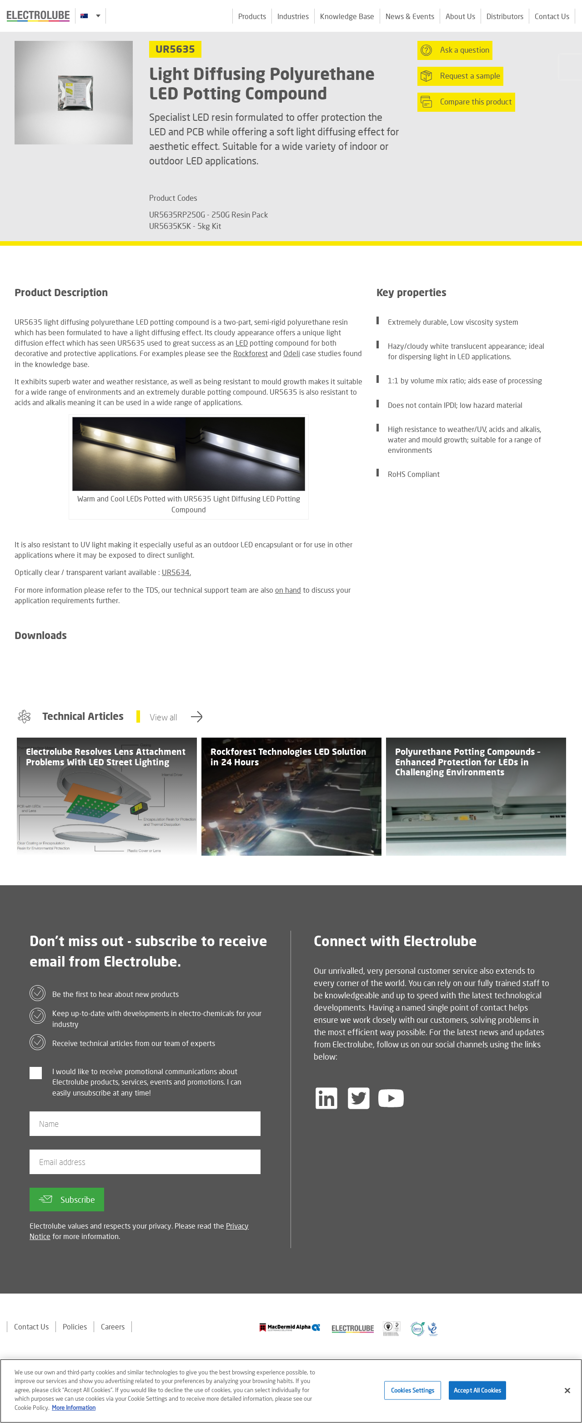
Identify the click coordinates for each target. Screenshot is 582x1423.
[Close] (567, 1394)
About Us (460, 16)
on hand (288, 589)
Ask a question (455, 50)
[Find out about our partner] (290, 1327)
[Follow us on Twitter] (358, 1098)
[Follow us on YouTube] (391, 1098)
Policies (75, 1326)
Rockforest (250, 353)
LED (242, 342)
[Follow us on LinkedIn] (326, 1098)
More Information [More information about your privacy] (73, 1412)
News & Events (410, 16)
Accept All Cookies (477, 1394)
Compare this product (466, 102)
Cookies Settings (412, 1394)
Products (252, 16)
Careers (113, 1326)
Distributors (505, 16)
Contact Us (552, 16)
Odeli (291, 353)
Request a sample (460, 76)
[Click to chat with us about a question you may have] (570, 67)
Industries (293, 16)
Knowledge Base (347, 16)
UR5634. (176, 572)
